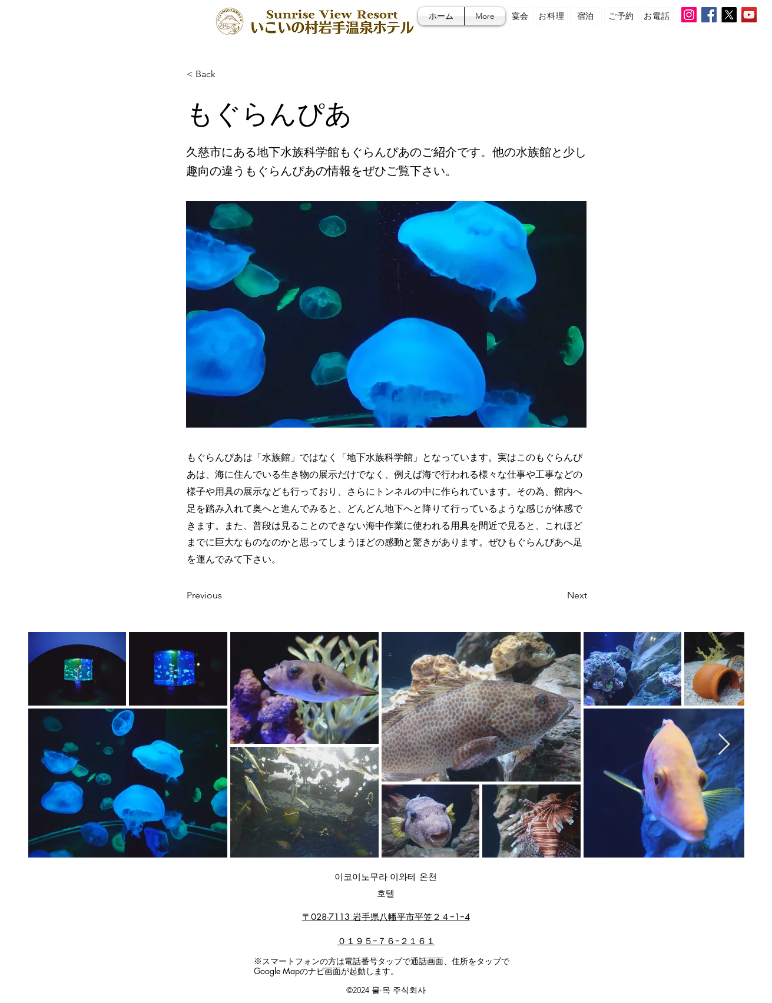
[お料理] (552, 16)
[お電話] (657, 16)
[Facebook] (709, 14)
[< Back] (225, 74)
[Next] (557, 595)
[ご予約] (621, 16)
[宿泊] (586, 16)
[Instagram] (689, 14)
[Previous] (225, 595)
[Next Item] (724, 744)
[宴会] (521, 16)
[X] (729, 14)
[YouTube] (749, 14)
